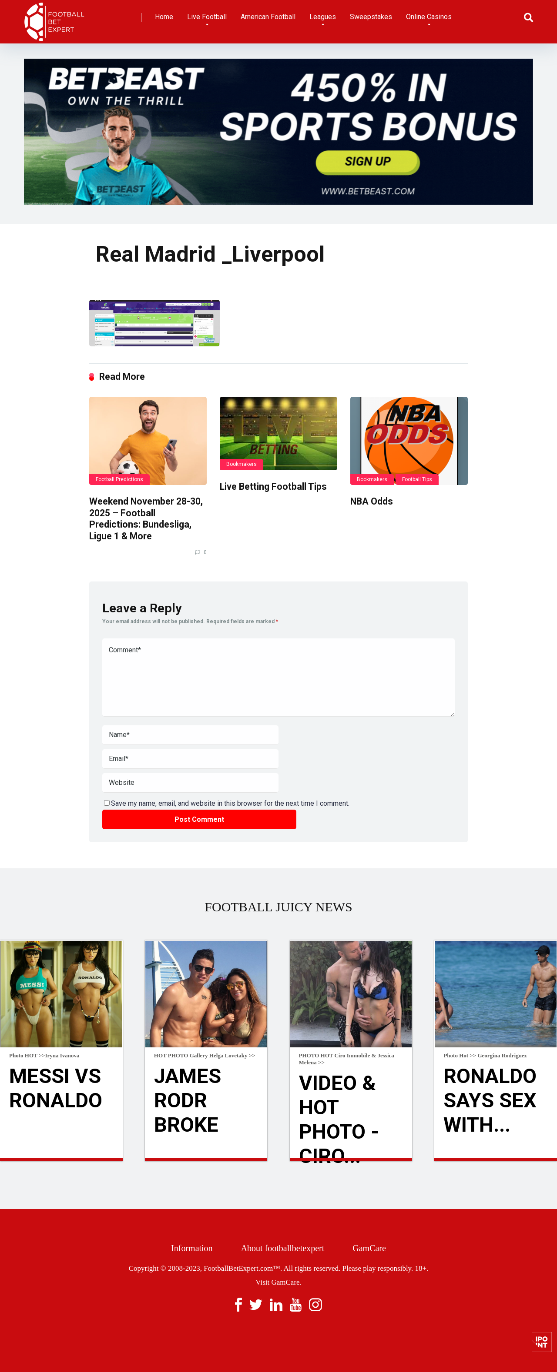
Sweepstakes (371, 17)
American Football (268, 17)
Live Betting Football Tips (273, 486)
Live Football (207, 17)
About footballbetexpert (283, 1248)
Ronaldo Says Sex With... (491, 1101)
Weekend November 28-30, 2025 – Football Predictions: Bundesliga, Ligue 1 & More (146, 518)
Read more (61, 1159)
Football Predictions (119, 479)
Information (192, 1248)
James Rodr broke (188, 1101)
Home (164, 17)
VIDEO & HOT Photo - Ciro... (340, 1121)
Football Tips (417, 479)
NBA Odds (371, 501)
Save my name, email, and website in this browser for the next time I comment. (230, 803)
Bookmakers (241, 464)
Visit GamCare (277, 1282)
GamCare (369, 1248)
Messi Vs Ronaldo (56, 1089)
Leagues (322, 17)
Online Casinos (429, 17)
